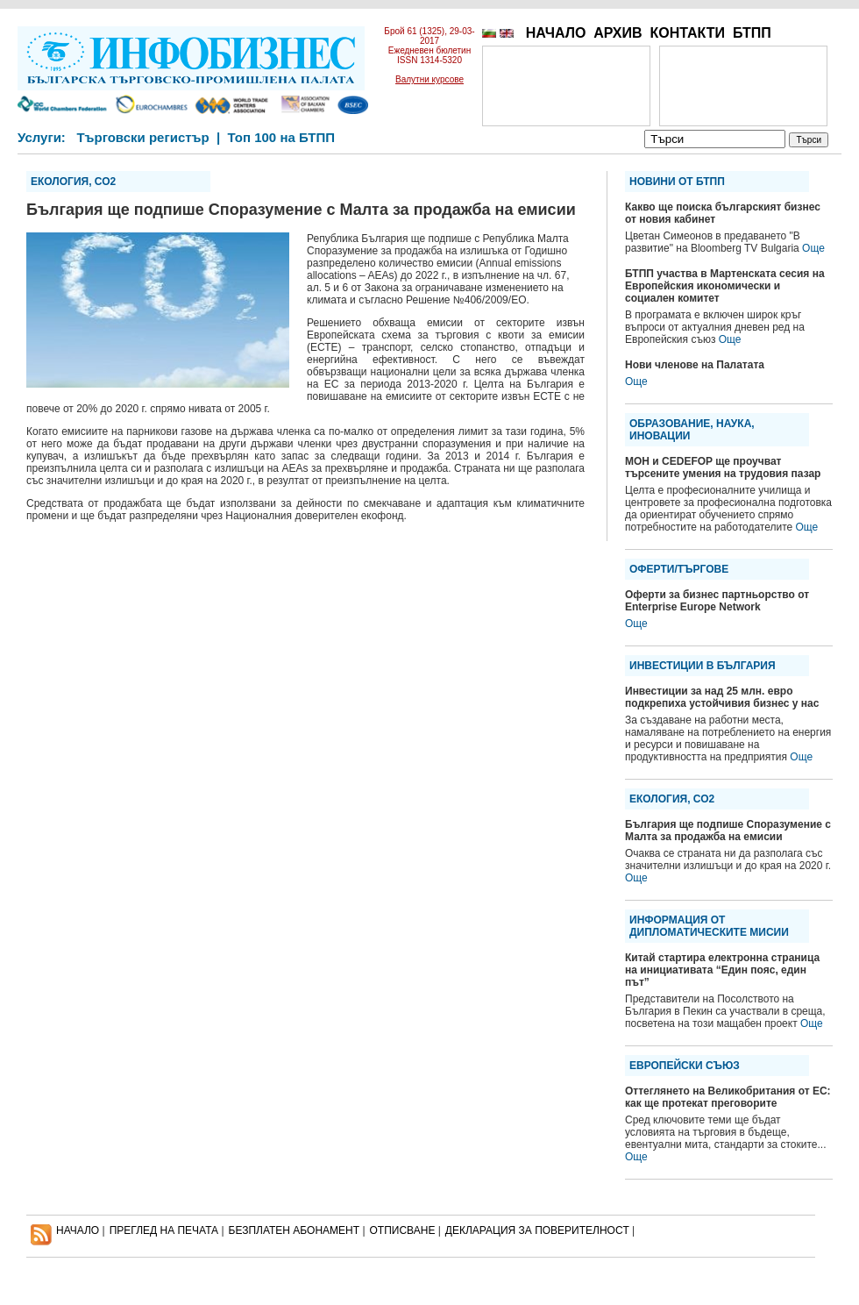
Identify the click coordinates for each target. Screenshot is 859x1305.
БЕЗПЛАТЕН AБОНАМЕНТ (294, 1230)
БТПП (752, 32)
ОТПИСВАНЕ (403, 1230)
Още (813, 248)
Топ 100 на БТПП (282, 137)
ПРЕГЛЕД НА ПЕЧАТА (164, 1230)
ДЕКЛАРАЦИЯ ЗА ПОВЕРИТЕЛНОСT (537, 1230)
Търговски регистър (142, 137)
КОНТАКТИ (687, 32)
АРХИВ (617, 32)
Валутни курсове (429, 79)
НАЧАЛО (556, 32)
